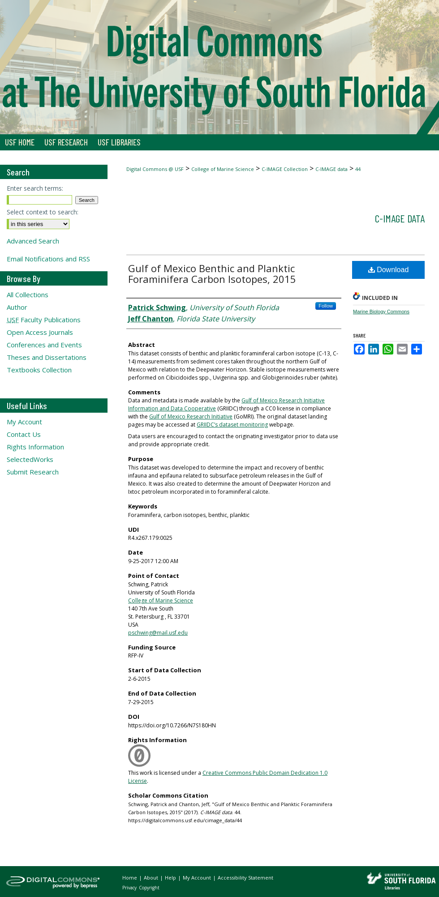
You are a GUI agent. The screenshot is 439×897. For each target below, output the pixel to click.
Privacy (130, 887)
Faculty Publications (44, 319)
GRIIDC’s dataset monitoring (232, 424)
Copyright (149, 887)
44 (358, 169)
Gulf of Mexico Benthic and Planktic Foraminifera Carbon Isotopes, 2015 (212, 273)
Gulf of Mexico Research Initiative (190, 416)
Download (388, 269)
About (151, 877)
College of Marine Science (222, 169)
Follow (325, 305)
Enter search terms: (35, 188)
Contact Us (24, 434)
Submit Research (33, 471)
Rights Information (35, 446)
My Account (24, 421)
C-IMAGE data (331, 169)
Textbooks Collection (39, 369)
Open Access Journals (40, 332)
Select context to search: (42, 212)
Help (171, 877)
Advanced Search (33, 240)
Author (17, 307)
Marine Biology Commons (381, 311)
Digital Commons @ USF (155, 169)
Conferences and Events (44, 344)
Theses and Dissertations (46, 357)
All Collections (27, 294)
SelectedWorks (30, 459)
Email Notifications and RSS (48, 258)
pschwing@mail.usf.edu (158, 632)
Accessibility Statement (245, 877)
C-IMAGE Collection (285, 169)
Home (130, 877)
